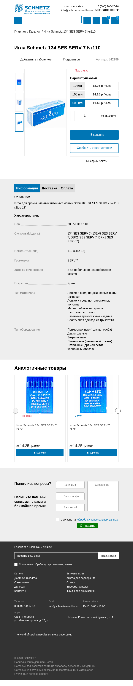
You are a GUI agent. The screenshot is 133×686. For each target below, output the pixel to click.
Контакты (20, 597)
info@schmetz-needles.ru (77, 10)
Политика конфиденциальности (33, 668)
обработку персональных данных (97, 525)
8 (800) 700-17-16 (108, 6)
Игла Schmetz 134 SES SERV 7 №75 (89, 433)
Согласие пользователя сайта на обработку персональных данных (54, 672)
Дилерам (19, 592)
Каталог (19, 579)
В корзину (40, 458)
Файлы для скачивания (80, 597)
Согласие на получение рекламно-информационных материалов (53, 676)
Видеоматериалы (77, 592)
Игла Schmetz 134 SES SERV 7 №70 (36, 433)
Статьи (70, 588)
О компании (21, 588)
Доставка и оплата (25, 584)
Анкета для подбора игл (81, 584)
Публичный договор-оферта (31, 680)
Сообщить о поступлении (94, 154)
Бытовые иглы (75, 579)
